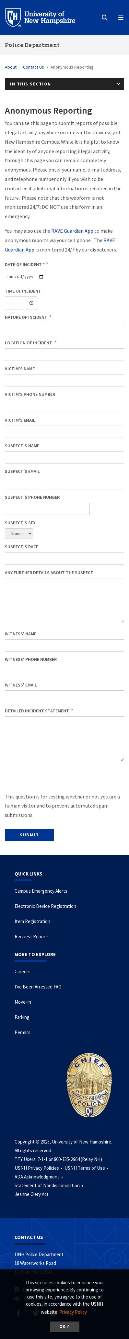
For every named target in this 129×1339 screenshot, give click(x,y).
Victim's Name (20, 369)
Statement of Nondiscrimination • (49, 1185)
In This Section (30, 84)
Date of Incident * (25, 264)
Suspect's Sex (20, 523)
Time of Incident (23, 291)
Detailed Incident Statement (37, 711)
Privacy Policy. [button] (73, 1312)
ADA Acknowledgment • (39, 1177)
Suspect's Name (22, 446)
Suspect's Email (22, 471)
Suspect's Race (21, 547)
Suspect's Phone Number (32, 497)
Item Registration (32, 921)
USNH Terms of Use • (87, 1168)
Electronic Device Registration (45, 906)
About (11, 67)
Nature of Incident (26, 317)
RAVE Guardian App (72, 231)
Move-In (23, 1002)
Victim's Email (20, 420)
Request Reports (32, 936)
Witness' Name (20, 634)
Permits (22, 1032)
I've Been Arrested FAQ (38, 987)
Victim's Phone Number (30, 394)
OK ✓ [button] (64, 1326)
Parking (22, 1017)
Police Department (32, 45)
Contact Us (33, 67)
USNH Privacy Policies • (39, 1168)
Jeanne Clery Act (32, 1194)
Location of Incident (29, 343)
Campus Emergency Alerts (41, 891)
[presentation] (54, 779)
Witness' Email (21, 685)
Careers (22, 971)
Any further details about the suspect (49, 572)
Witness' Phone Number (31, 659)
